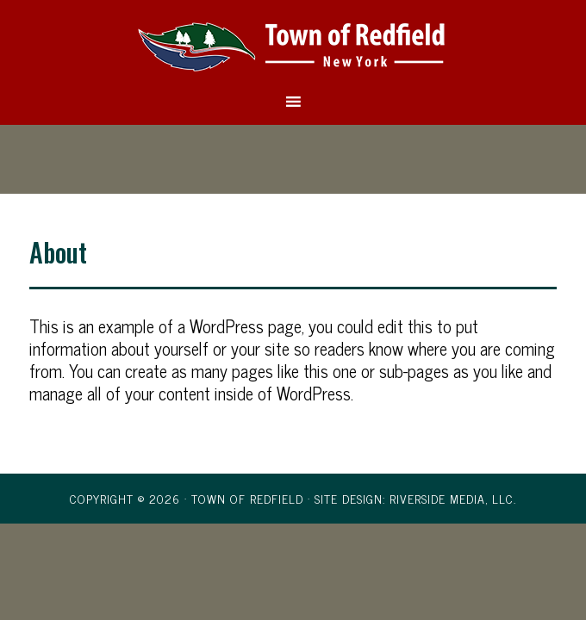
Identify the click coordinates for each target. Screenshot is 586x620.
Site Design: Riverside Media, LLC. (415, 498)
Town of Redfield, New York (293, 45)
